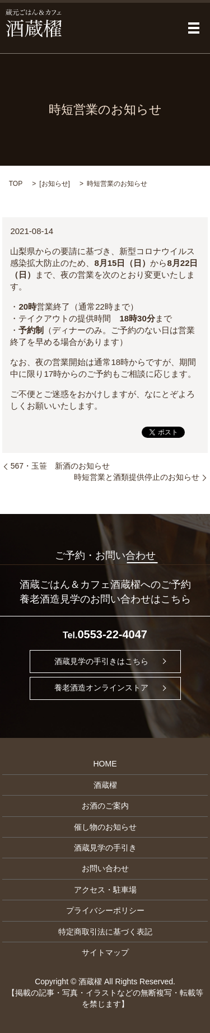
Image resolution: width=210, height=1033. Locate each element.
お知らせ (54, 184)
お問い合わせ (105, 868)
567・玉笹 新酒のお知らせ (60, 465)
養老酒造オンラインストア (101, 687)
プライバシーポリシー (105, 910)
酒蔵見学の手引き (105, 847)
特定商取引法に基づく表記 (105, 931)
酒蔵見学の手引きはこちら (101, 661)
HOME (105, 763)
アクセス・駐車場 (105, 889)
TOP (15, 184)
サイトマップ (105, 952)
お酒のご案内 (105, 805)
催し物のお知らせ (105, 826)
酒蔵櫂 (105, 784)
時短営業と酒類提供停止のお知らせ (136, 477)
